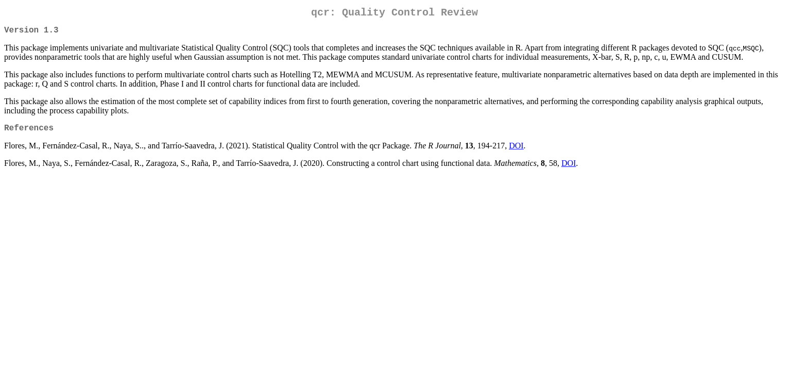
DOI (516, 151)
